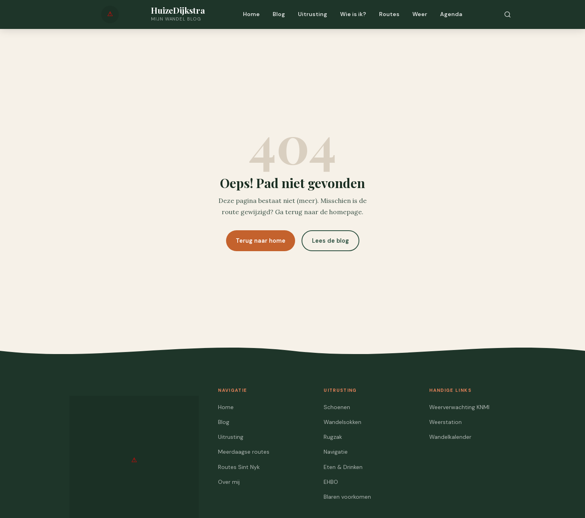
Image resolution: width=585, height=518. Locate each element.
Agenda (451, 14)
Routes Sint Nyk (239, 467)
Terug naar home (260, 240)
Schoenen (337, 407)
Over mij (229, 481)
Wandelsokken (342, 422)
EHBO (331, 481)
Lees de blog (330, 240)
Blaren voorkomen (347, 496)
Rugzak (333, 436)
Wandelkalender (450, 436)
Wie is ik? (353, 14)
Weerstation (445, 422)
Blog (279, 14)
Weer (419, 14)
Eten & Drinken (343, 467)
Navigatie (336, 451)
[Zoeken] (507, 14)
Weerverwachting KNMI (459, 407)
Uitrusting (312, 14)
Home (251, 14)
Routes (389, 14)
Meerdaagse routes (243, 451)
